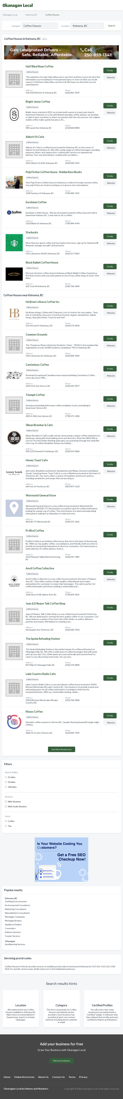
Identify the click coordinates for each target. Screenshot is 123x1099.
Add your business (61, 1060)
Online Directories (24, 1076)
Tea (9, 826)
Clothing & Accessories (16, 901)
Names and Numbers (36, 1088)
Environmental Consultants (17, 905)
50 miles (11, 782)
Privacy (83, 1076)
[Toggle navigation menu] (119, 5)
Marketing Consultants (15, 909)
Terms (71, 1076)
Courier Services (12, 936)
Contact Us (58, 1076)
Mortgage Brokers (13, 920)
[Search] (111, 26)
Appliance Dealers (13, 924)
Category (16, 26)
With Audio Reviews (17, 806)
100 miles (12, 787)
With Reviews (14, 801)
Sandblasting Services (15, 944)
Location (66, 26)
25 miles (11, 777)
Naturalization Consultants (17, 913)
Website (111, 77)
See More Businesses (62, 749)
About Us (43, 1076)
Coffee (11, 821)
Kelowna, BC (31, 14)
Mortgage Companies (15, 916)
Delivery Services (13, 932)
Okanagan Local (10, 14)
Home (7, 1076)
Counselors (10, 928)
